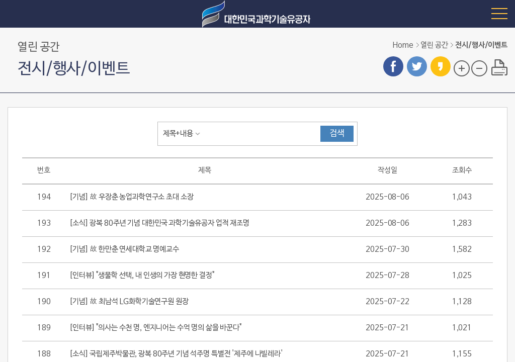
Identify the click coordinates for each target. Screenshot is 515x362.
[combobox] (183, 133)
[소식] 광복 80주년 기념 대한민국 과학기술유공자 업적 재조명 (159, 223)
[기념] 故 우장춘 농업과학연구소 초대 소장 (131, 197)
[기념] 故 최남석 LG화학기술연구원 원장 (128, 302)
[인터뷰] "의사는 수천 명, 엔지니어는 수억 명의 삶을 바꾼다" (155, 328)
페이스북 (393, 66)
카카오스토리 (441, 66)
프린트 (499, 67)
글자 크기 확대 (462, 68)
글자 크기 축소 (479, 68)
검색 (337, 133)
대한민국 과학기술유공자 (257, 14)
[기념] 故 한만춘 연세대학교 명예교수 (124, 249)
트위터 (417, 66)
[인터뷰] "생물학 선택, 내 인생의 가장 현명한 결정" (141, 276)
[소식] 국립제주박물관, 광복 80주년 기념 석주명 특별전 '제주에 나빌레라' (176, 354)
